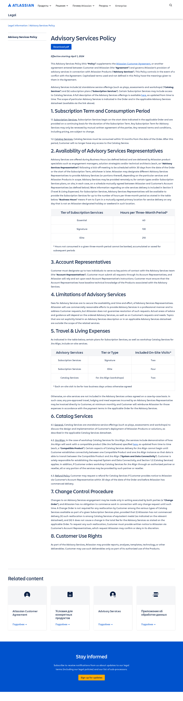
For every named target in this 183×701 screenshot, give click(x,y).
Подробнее (20, 624)
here (143, 95)
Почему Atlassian (83, 5)
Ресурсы (105, 5)
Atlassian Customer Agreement (133, 63)
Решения (62, 5)
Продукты (44, 5)
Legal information (18, 25)
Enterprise (121, 5)
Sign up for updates (91, 677)
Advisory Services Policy (42, 25)
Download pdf (61, 46)
